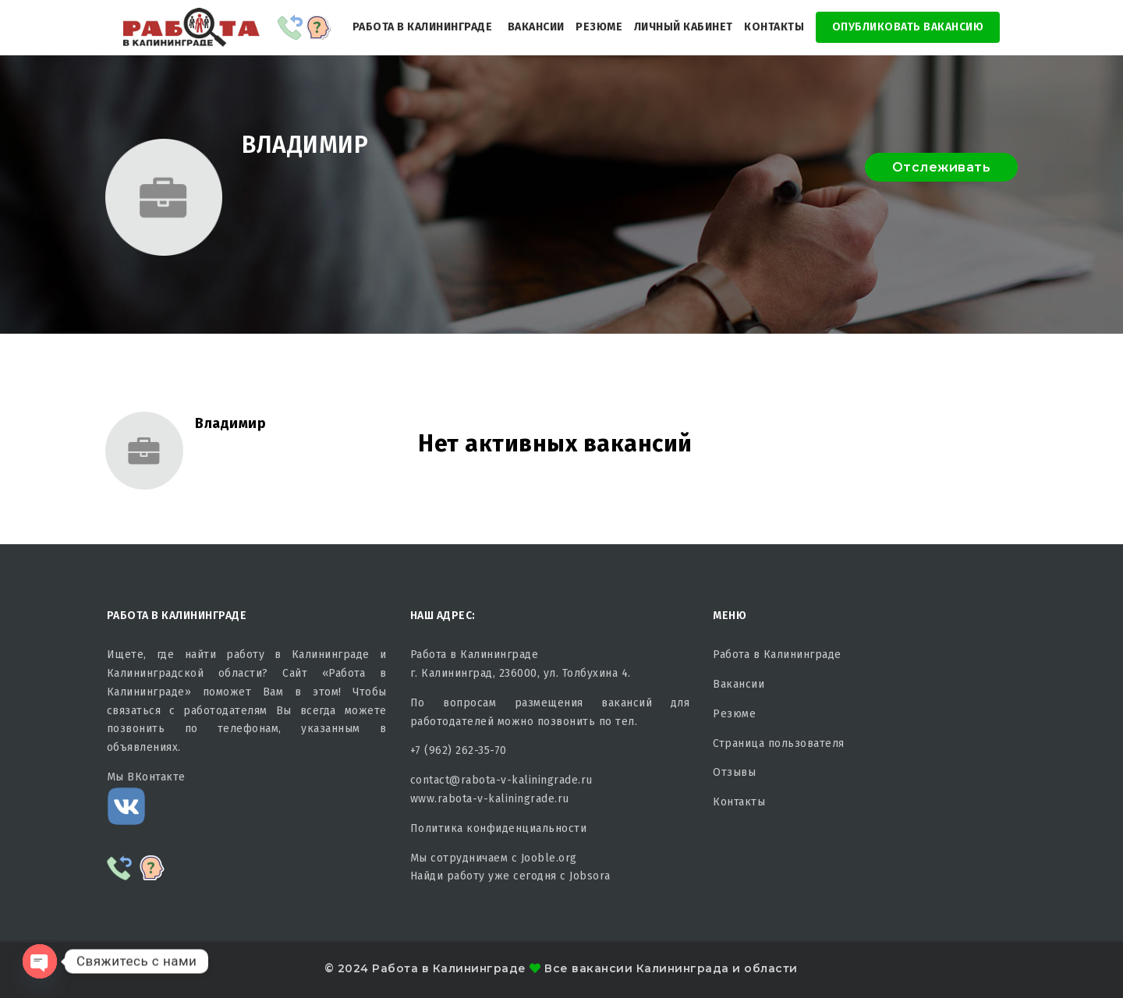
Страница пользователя (779, 743)
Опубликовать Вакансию (908, 27)
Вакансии (536, 27)
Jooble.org (549, 858)
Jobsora (590, 876)
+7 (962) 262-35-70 (458, 750)
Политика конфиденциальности (498, 828)
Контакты (774, 27)
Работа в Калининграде (422, 27)
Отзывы (734, 772)
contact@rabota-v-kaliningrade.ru (501, 780)
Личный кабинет (683, 27)
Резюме (599, 27)
